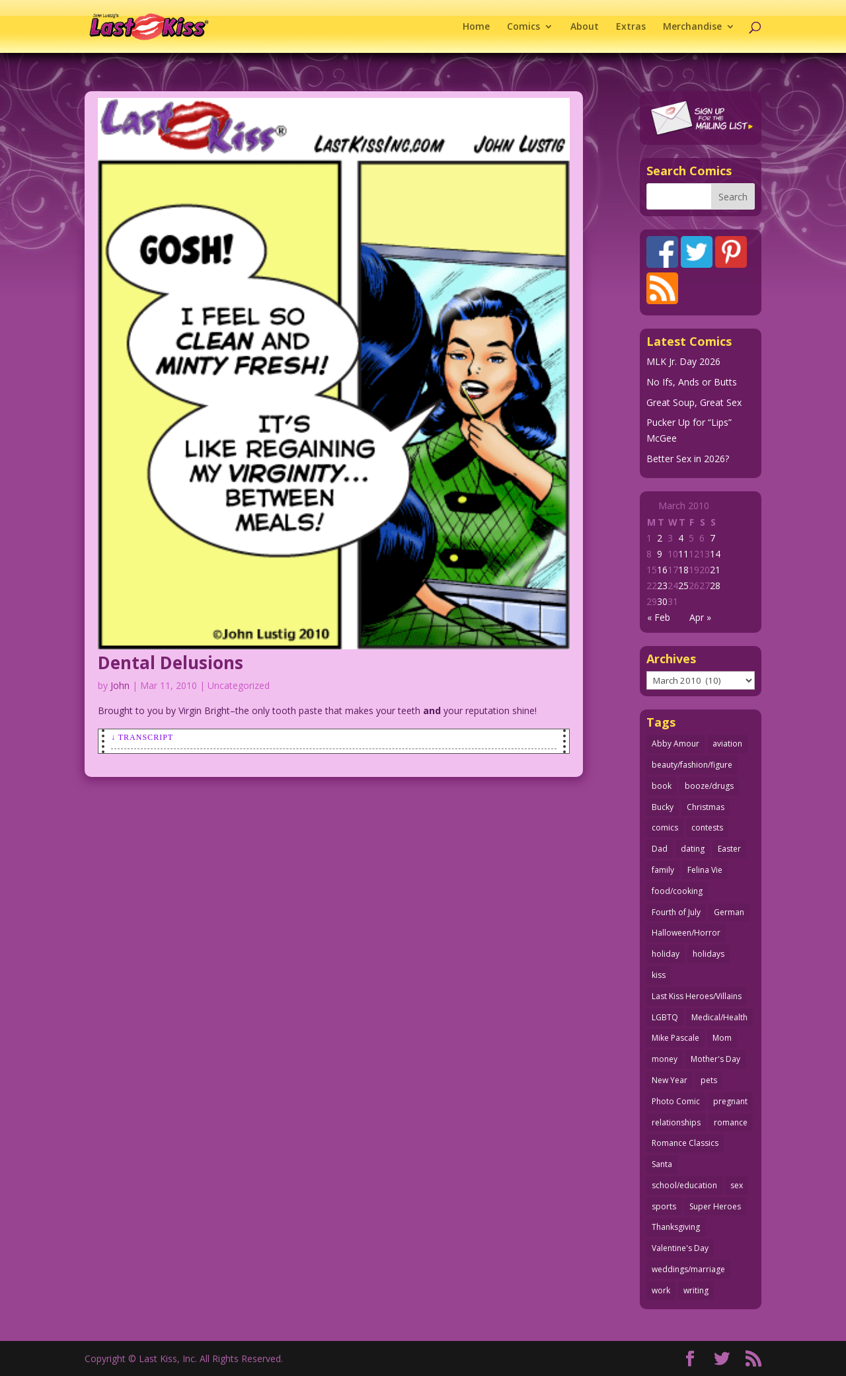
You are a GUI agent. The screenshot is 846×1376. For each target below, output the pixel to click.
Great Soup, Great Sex (694, 402)
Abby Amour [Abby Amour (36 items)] (675, 743)
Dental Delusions (170, 662)
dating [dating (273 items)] (693, 848)
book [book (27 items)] (662, 785)
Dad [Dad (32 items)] (660, 848)
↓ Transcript (142, 737)
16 (662, 569)
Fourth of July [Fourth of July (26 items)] (676, 912)
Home (476, 27)
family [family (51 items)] (663, 869)
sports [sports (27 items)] (664, 1206)
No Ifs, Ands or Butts (691, 382)
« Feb (658, 617)
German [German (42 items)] (729, 912)
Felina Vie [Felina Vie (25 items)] (704, 869)
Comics (523, 27)
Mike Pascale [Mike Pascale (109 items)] (675, 1037)
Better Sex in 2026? (687, 458)
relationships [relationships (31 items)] (676, 1122)
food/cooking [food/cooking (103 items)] (677, 891)
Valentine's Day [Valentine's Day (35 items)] (680, 1248)
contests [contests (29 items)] (707, 827)
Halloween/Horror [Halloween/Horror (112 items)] (686, 932)
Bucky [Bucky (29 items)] (662, 807)
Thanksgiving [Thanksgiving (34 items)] (676, 1227)
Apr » (700, 617)
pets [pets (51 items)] (709, 1080)
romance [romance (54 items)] (731, 1122)
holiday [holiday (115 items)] (665, 953)
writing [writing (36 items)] (696, 1290)
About (584, 27)
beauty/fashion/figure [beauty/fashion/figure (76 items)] (692, 764)
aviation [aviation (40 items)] (727, 743)
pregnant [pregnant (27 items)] (730, 1101)
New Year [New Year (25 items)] (669, 1080)
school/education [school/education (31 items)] (684, 1185)
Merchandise (692, 27)
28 (715, 585)
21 (715, 569)
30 (662, 601)
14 (715, 553)
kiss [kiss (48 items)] (659, 975)
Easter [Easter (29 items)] (729, 848)
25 (683, 585)
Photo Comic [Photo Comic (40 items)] (676, 1101)
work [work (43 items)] (661, 1290)
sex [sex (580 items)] (736, 1185)
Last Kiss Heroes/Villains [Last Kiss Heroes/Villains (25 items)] (697, 996)
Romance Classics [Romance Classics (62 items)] (685, 1143)
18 (683, 569)
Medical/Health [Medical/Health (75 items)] (719, 1017)
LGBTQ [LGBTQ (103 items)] (665, 1017)
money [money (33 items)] (664, 1059)
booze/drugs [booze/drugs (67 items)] (709, 785)
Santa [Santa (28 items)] (662, 1164)
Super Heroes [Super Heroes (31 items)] (715, 1206)
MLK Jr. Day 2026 (683, 361)
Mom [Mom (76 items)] (722, 1037)
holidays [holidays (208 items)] (708, 953)
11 (683, 553)
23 (662, 585)
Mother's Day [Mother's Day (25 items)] (715, 1059)
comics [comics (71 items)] (665, 827)
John (120, 685)
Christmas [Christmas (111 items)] (705, 807)
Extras (631, 27)
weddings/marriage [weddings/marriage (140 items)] (688, 1269)
